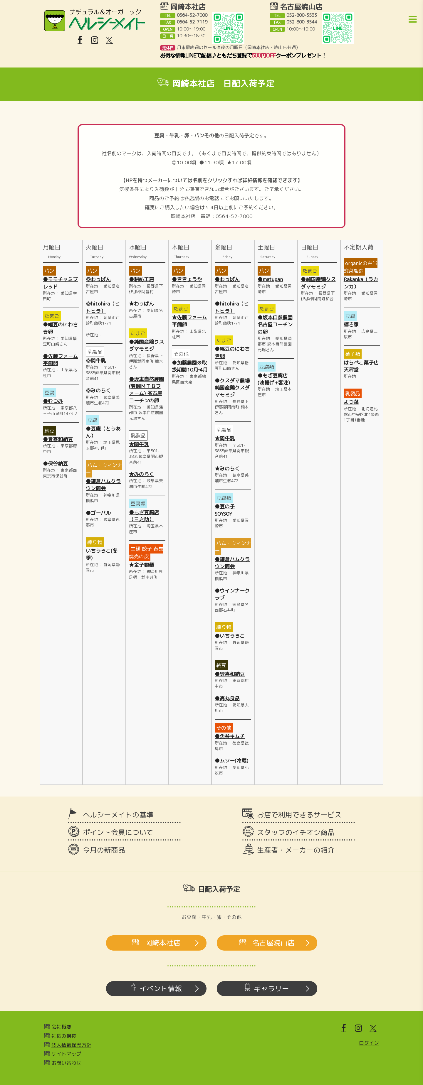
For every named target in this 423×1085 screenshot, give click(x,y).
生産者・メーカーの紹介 (296, 850)
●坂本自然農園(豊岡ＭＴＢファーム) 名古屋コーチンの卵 (146, 390)
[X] (109, 40)
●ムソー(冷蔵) (231, 760)
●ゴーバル (98, 512)
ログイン (369, 1043)
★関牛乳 (139, 444)
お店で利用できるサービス (299, 815)
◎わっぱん (98, 279)
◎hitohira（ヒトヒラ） (103, 307)
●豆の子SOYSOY (225, 510)
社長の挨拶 (63, 1035)
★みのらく (141, 474)
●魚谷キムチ (230, 736)
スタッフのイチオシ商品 (296, 832)
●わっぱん (227, 279)
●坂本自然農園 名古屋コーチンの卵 (275, 324)
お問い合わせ (66, 1062)
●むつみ (53, 401)
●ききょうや (187, 279)
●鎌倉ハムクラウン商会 (103, 485)
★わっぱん (141, 303)
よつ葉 (351, 402)
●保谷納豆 (55, 463)
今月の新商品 (104, 850)
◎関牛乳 (96, 360)
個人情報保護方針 (71, 1045)
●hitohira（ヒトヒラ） (232, 307)
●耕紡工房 (141, 279)
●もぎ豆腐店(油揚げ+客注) (274, 379)
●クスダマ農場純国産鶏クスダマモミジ (232, 387)
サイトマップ (66, 1053)
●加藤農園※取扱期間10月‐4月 (190, 366)
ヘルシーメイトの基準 (118, 815)
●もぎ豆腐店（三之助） (144, 516)
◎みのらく (98, 390)
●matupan (270, 279)
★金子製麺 (141, 564)
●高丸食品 (227, 698)
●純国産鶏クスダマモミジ (146, 345)
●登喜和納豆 (58, 439)
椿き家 (351, 324)
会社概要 (61, 1026)
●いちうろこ (230, 635)
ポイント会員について (118, 832)
